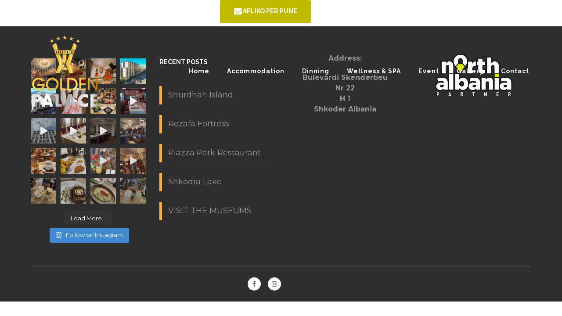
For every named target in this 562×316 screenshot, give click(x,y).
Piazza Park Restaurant (214, 153)
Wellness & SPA (374, 71)
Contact (515, 71)
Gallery (470, 71)
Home (199, 71)
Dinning (315, 71)
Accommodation (256, 71)
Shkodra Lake (195, 182)
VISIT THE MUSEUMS (210, 210)
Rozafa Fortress (198, 124)
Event (428, 71)
